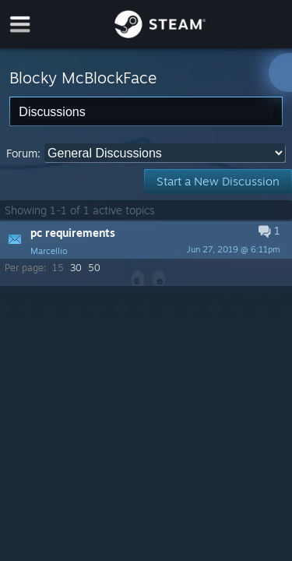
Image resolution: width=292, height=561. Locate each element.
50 (94, 267)
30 (76, 267)
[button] (146, 240)
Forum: (23, 153)
